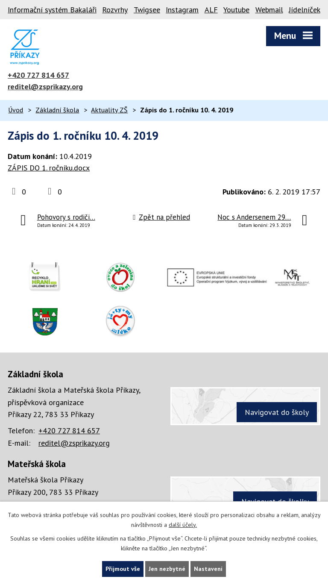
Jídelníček (304, 10)
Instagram (182, 10)
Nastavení (208, 569)
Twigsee (147, 10)
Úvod (15, 110)
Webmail (269, 10)
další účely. (183, 525)
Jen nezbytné (167, 569)
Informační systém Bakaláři (52, 10)
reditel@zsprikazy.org (45, 86)
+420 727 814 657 (38, 75)
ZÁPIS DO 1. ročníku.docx (49, 168)
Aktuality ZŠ (109, 110)
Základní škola (57, 110)
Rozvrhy (115, 10)
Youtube (236, 10)
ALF (211, 10)
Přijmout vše (122, 569)
